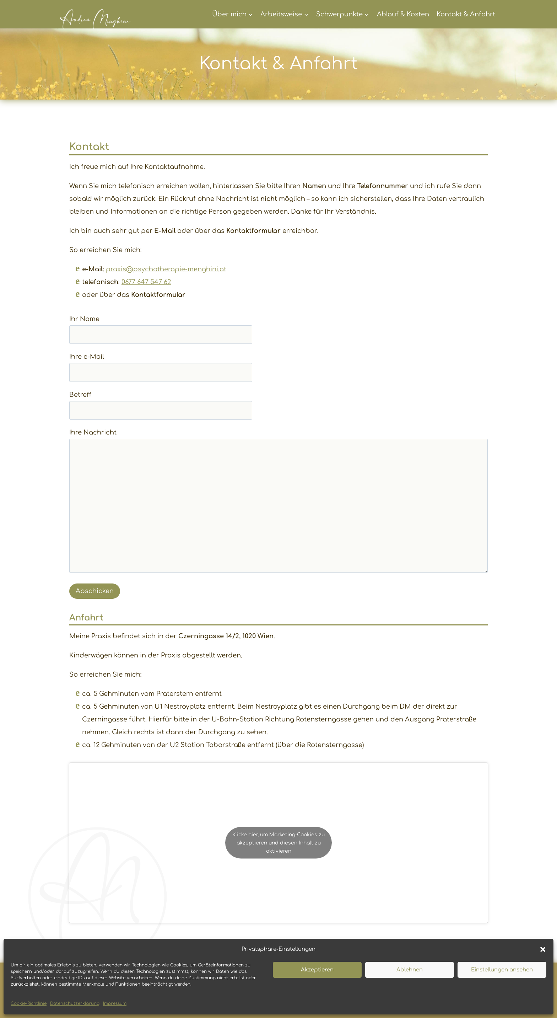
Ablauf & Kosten (403, 14)
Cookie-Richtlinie (29, 1003)
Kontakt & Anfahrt (466, 14)
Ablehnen (409, 970)
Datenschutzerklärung (74, 1003)
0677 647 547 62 (146, 282)
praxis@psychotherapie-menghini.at (166, 269)
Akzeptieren (317, 970)
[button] (542, 949)
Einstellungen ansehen (502, 970)
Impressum (114, 1003)
